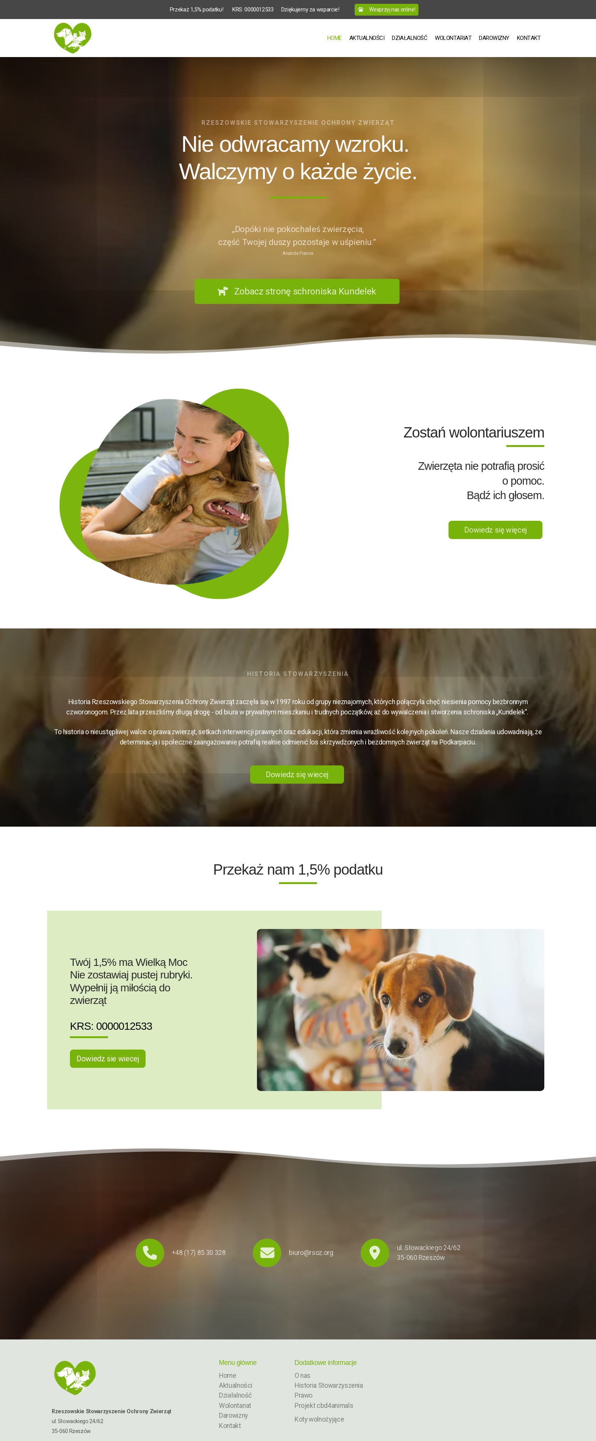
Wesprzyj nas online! (386, 9)
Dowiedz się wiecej (297, 774)
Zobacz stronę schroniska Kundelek (297, 291)
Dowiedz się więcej (495, 529)
